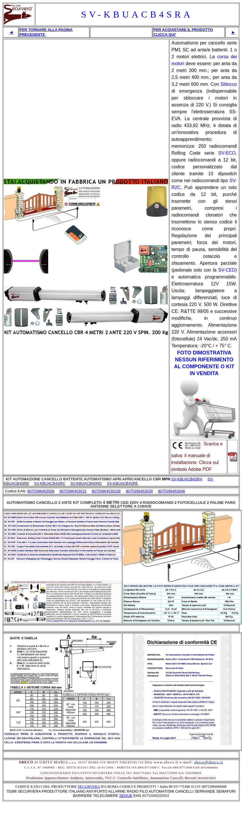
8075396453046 (171, 491)
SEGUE (125, 795)
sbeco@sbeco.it (208, 762)
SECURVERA (89, 786)
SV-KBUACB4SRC (49, 483)
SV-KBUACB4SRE (122, 483)
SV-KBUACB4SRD (86, 483)
